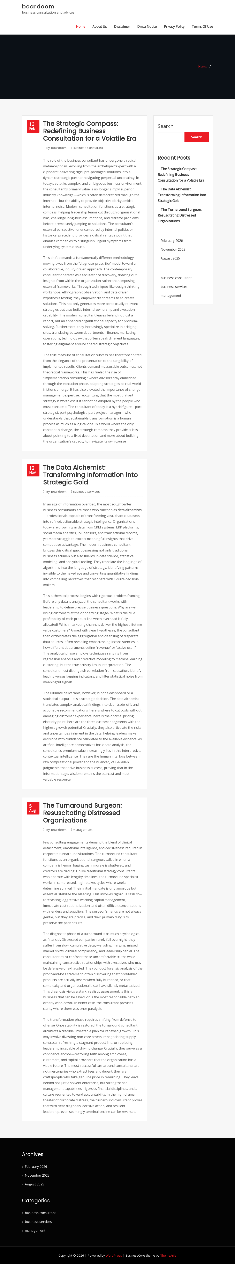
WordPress (114, 1255)
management (82, 829)
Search (166, 126)
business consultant (88, 148)
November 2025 (173, 249)
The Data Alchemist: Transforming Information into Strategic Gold (90, 475)
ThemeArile (168, 1255)
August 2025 (170, 258)
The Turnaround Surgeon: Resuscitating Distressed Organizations (82, 813)
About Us (99, 26)
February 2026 (172, 240)
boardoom (38, 6)
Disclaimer (122, 26)
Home (80, 26)
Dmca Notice (147, 26)
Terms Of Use (202, 26)
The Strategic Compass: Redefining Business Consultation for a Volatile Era (89, 131)
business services (86, 491)
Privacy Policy (174, 26)
